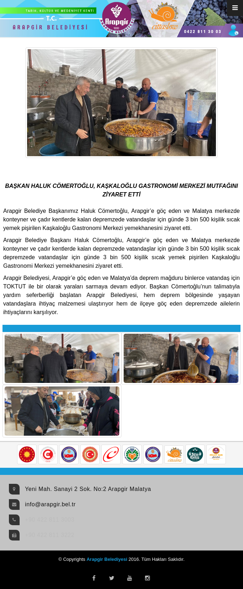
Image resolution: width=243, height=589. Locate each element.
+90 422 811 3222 (49, 535)
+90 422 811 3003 (49, 520)
